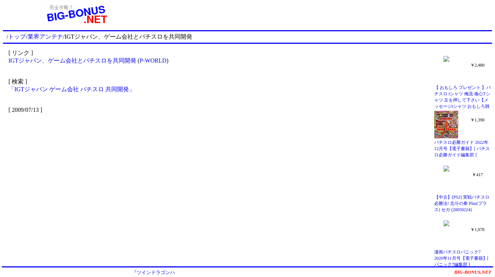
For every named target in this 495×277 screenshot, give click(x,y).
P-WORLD (153, 60)
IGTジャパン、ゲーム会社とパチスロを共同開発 (72, 60)
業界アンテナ (45, 36)
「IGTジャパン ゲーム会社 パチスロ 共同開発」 (71, 89)
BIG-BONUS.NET (472, 272)
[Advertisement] (321, 14)
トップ (17, 36)
